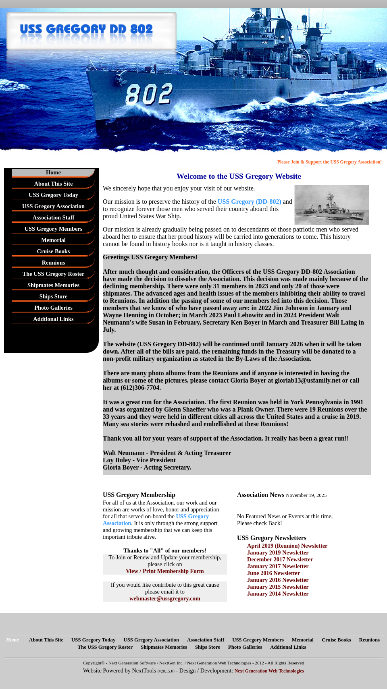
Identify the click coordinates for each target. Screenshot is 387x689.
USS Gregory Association (53, 206)
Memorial (53, 240)
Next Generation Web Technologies (269, 670)
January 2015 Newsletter (278, 586)
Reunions (53, 262)
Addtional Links (53, 319)
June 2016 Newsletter (273, 573)
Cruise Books (53, 251)
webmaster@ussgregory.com (164, 598)
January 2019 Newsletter (278, 552)
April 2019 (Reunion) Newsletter (287, 545)
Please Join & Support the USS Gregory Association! (329, 161)
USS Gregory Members (54, 229)
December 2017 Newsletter (280, 559)
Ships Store (54, 296)
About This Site (53, 183)
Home (53, 172)
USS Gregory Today (53, 195)
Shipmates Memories (53, 285)
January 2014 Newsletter (278, 593)
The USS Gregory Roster (54, 274)
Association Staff (54, 217)
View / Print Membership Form (165, 571)
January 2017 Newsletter (278, 566)
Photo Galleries (53, 307)
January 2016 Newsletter (278, 580)
